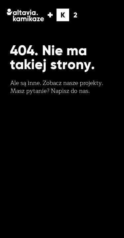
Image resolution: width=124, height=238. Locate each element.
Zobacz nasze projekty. (73, 83)
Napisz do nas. (70, 91)
